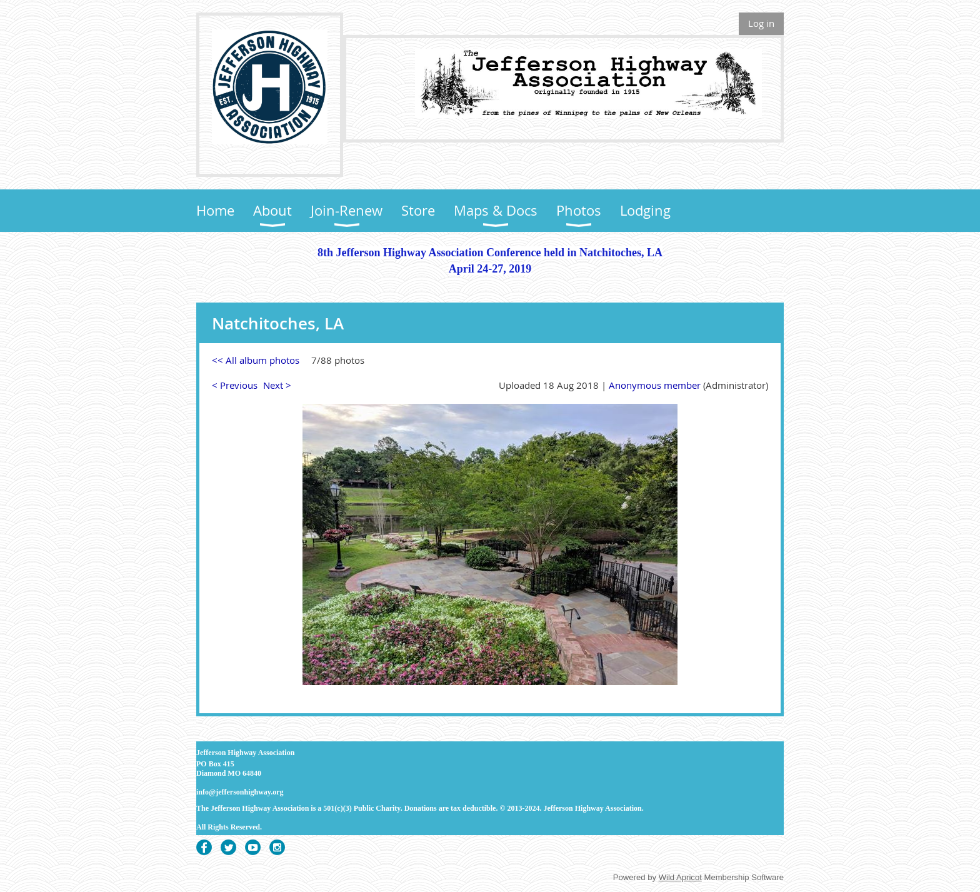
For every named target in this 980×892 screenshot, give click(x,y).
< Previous (235, 385)
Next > (277, 385)
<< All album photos (255, 360)
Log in (761, 23)
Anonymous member (655, 385)
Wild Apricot (680, 877)
